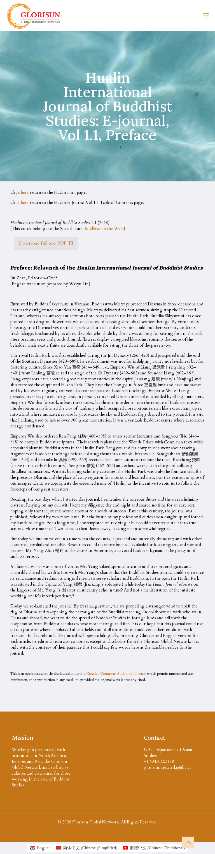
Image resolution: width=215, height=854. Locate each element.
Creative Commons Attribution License (116, 673)
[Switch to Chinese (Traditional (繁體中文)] (154, 848)
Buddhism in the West (103, 228)
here (25, 192)
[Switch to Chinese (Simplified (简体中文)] (86, 848)
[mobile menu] (206, 15)
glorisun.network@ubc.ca (167, 767)
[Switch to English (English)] (40, 848)
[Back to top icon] (188, 842)
